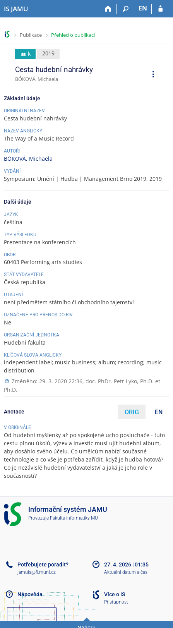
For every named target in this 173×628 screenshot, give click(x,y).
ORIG (132, 412)
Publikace (31, 34)
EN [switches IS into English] (143, 8)
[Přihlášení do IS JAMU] (160, 9)
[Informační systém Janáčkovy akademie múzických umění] (16, 9)
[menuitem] (150, 75)
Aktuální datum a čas (125, 572)
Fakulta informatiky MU (74, 518)
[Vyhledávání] (125, 9)
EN (159, 412)
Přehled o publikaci (73, 34)
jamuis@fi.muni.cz (36, 572)
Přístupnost (116, 602)
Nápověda (30, 594)
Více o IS (114, 594)
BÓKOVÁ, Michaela (28, 158)
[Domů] (108, 9)
